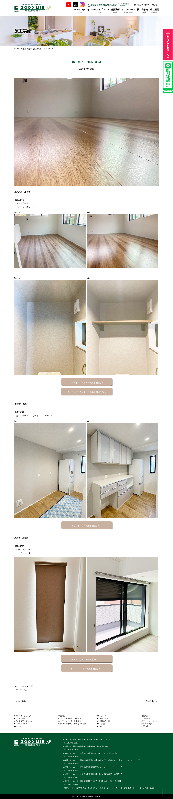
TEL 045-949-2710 (70, 750)
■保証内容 (62, 716)
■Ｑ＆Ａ (100, 726)
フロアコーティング (23, 686)
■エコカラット (20, 718)
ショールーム (128, 10)
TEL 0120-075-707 (70, 757)
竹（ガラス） (22, 690)
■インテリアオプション (23, 721)
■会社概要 (144, 716)
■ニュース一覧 (102, 718)
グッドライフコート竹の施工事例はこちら (86, 383)
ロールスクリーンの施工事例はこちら (86, 659)
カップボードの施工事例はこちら (86, 526)
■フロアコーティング (22, 716)
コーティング (78, 10)
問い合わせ (142, 10)
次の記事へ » (151, 701)
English (145, 4)
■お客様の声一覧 (103, 721)
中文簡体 (155, 4)
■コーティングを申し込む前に (69, 721)
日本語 (137, 4)
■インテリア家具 (20, 724)
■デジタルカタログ (147, 724)
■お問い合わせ (146, 726)
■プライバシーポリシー (149, 721)
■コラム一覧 (101, 716)
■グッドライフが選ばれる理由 (69, 718)
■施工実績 (101, 724)
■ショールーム (146, 718)
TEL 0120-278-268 (70, 785)
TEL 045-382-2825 (70, 743)
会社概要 (154, 10)
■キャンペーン (20, 726)
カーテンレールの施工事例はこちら (86, 669)
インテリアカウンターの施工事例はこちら (86, 392)
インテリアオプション (98, 10)
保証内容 (115, 10)
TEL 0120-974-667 (70, 778)
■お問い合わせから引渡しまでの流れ (72, 724)
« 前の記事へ (22, 701)
